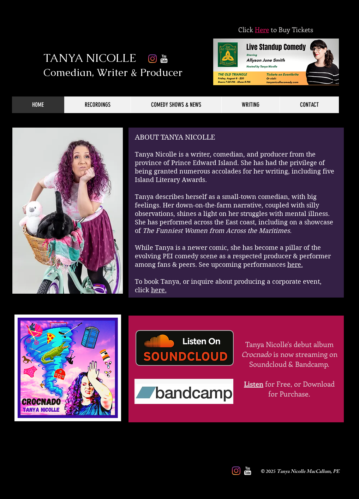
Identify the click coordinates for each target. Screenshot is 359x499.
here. (295, 264)
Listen (253, 383)
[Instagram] (236, 470)
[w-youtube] (247, 470)
